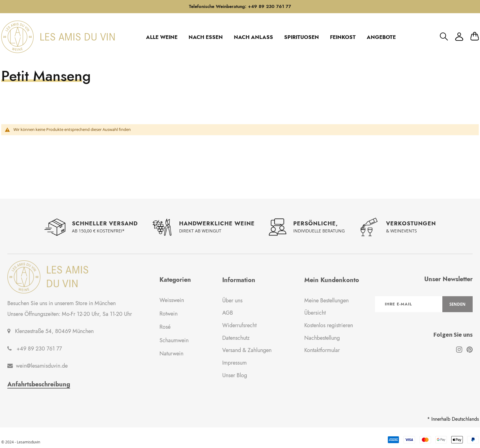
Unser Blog (234, 375)
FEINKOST (343, 37)
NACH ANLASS (253, 37)
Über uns (232, 300)
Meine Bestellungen (326, 300)
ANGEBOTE (381, 37)
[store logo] (58, 37)
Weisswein (171, 300)
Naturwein (171, 354)
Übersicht (315, 313)
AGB (227, 313)
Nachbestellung (322, 338)
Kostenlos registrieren (328, 325)
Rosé (165, 327)
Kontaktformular (322, 350)
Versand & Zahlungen (247, 350)
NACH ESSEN (206, 37)
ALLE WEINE (162, 37)
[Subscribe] (457, 304)
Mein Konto (459, 37)
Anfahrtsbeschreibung (38, 385)
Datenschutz (235, 338)
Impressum (234, 363)
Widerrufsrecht (239, 325)
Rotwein (168, 314)
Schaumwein (174, 340)
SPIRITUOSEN (301, 37)
